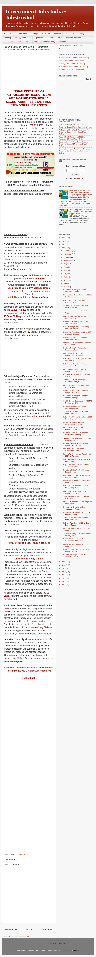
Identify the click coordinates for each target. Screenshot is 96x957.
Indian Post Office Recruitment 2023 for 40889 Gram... (76, 317)
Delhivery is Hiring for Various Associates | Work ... (74, 508)
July (65, 267)
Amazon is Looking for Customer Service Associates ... (75, 412)
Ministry (57, 34)
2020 (64, 568)
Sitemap (62, 42)
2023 (64, 248)
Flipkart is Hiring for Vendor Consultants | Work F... (73, 450)
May (65, 274)
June (66, 270)
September (68, 260)
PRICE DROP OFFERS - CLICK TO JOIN (29, 543)
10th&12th (14, 855)
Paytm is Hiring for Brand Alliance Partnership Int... (75, 349)
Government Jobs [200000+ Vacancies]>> (75, 58)
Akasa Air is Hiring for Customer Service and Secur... (75, 338)
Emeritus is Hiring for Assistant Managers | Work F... (74, 407)
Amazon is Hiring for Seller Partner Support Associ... (76, 312)
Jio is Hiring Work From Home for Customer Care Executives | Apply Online (80, 212)
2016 (64, 581)
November (68, 254)
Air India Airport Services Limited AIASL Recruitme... (75, 306)
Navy (82, 34)
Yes (60, 11)
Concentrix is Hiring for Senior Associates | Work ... (74, 291)
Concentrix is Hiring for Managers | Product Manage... (76, 397)
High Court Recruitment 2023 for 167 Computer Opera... (77, 333)
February (67, 283)
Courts (27, 42)
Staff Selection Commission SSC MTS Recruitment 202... (77, 402)
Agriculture (38, 38)
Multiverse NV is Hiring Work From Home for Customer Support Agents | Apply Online (80, 193)
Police (37, 42)
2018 (64, 575)
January (67, 287)
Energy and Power (22, 38)
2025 (64, 241)
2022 (64, 562)
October (67, 257)
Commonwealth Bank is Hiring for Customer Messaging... (75, 434)
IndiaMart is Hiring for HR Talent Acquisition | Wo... (75, 365)
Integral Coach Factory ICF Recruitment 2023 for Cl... (73, 354)
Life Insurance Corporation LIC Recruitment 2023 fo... (74, 370)
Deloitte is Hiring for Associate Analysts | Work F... (74, 556)
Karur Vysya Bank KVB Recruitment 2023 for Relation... (76, 476)
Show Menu (9, 34)
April (66, 277)
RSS (61, 48)
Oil (65, 34)
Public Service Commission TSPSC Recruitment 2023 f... (76, 550)
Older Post (47, 929)
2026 (64, 238)
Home (29, 929)
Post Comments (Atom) (23, 937)
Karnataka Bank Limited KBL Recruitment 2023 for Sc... (74, 540)
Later (36, 11)
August (67, 264)
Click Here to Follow (34, 278)
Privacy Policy (49, 42)
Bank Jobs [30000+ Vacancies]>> (71, 61)
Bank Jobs (22, 34)
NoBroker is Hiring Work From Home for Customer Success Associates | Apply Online (74, 132)
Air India (50, 38)
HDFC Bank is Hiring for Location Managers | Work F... (75, 487)
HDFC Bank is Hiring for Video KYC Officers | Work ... (76, 301)
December (68, 251)
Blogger (76, 950)
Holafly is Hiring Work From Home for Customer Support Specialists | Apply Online (75, 126)
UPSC (73, 34)
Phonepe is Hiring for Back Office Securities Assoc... (75, 322)
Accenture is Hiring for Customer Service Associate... (75, 519)
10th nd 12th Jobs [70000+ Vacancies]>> (74, 67)
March (66, 280)
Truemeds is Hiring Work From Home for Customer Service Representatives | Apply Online (75, 151)
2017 (64, 578)
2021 (64, 565)
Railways (34, 34)
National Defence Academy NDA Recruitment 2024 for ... (75, 444)
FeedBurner (80, 179)
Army (60, 38)
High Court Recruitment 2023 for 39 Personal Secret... (76, 513)
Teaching (7, 38)
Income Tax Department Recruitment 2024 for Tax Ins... (77, 455)
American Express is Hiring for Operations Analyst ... (74, 381)
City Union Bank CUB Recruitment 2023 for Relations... (76, 466)
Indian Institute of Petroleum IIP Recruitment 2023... (75, 492)
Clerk (19, 42)
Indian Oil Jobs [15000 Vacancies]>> (72, 70)
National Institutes (73, 38)
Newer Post (11, 929)
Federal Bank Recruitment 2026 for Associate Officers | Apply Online (72, 138)
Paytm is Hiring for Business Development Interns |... (73, 423)
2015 (64, 585)
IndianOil (21, 855)
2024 (64, 244)
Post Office (8, 42)
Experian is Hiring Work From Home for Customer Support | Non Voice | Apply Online (73, 144)
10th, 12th (46, 34)
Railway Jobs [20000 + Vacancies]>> (73, 64)
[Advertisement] (28, 70)
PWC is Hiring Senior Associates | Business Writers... (76, 328)
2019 (64, 572)
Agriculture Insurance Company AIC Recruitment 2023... (76, 391)
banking (38, 627)
